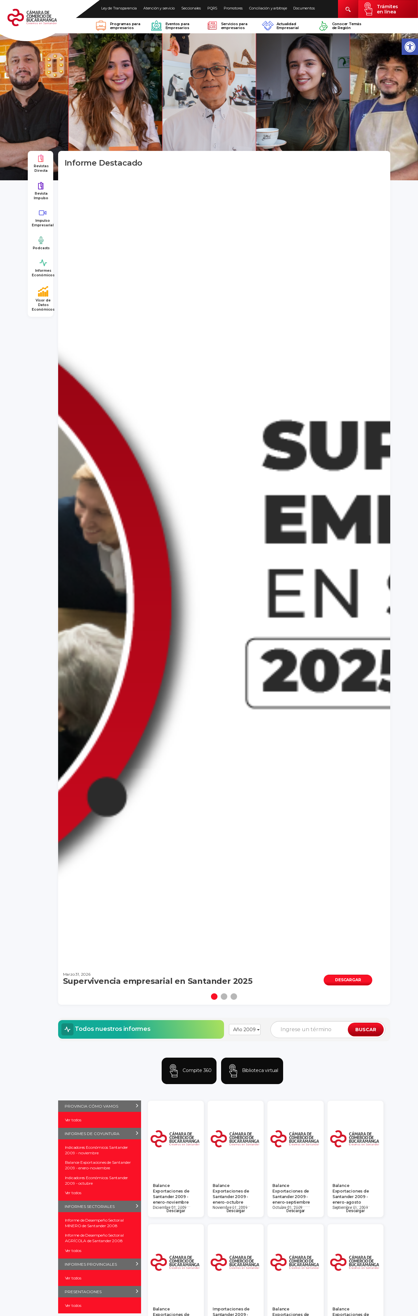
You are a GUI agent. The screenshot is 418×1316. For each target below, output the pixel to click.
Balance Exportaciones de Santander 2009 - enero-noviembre (98, 1165)
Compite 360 (189, 1071)
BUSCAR (365, 1029)
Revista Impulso (41, 191)
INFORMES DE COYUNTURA (92, 1133)
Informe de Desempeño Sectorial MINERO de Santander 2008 (94, 1223)
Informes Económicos (43, 268)
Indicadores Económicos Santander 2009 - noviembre (96, 1150)
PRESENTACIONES (83, 1291)
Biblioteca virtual (252, 1071)
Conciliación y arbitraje (268, 8)
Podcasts (41, 243)
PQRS (212, 8)
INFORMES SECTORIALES (90, 1206)
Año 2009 (246, 1029)
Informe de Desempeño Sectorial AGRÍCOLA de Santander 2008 (94, 1238)
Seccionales (191, 8)
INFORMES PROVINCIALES (91, 1264)
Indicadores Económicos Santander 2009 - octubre (96, 1180)
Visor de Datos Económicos (43, 299)
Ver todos (73, 1119)
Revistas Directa (41, 163)
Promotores (233, 8)
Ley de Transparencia (119, 8)
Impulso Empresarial (43, 218)
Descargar (176, 1211)
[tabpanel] (224, 583)
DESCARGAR (348, 979)
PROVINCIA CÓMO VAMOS (91, 1106)
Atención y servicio (159, 8)
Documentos (303, 8)
